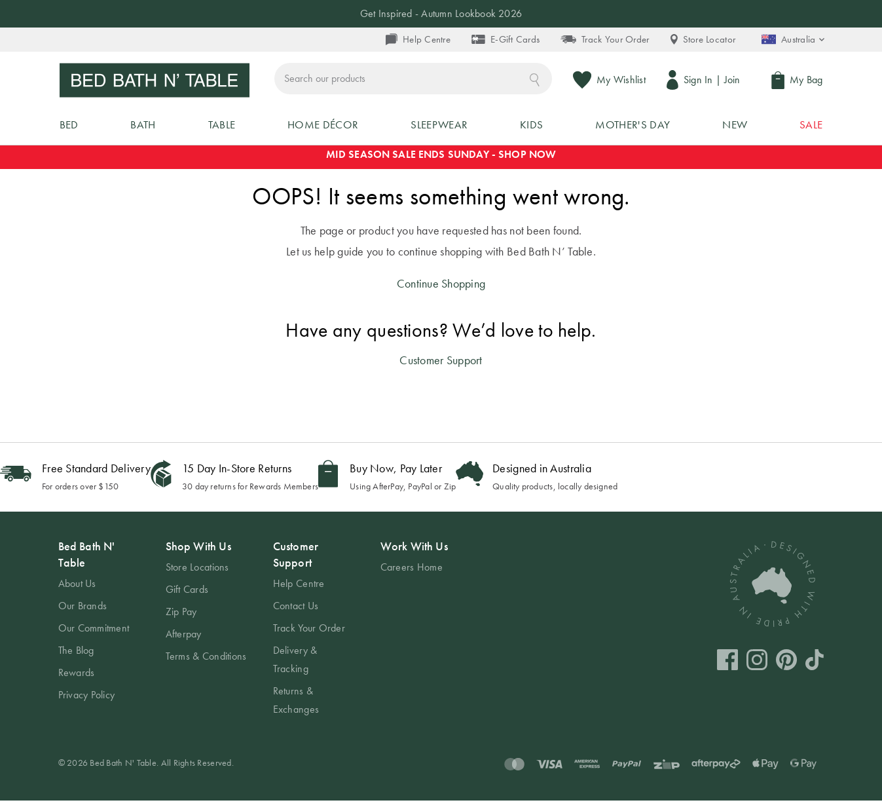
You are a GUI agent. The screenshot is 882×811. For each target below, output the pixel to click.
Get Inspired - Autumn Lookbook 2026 (440, 13)
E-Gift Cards (505, 39)
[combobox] (474, 81)
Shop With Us (198, 556)
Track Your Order (604, 39)
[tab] (98, 631)
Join (734, 81)
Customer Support (440, 370)
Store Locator (703, 39)
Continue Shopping (441, 293)
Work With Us (414, 556)
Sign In (699, 81)
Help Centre (418, 39)
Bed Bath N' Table (86, 564)
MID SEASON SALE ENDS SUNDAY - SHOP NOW (441, 165)
